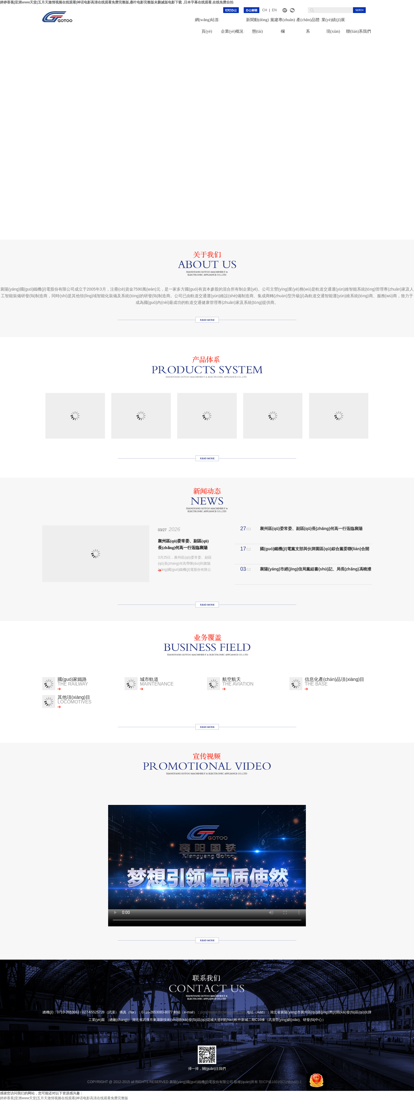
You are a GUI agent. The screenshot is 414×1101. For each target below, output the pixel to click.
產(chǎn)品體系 (307, 26)
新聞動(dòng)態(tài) (257, 26)
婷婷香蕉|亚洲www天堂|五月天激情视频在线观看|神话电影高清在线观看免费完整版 (64, 1098)
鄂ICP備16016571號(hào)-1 (280, 1082)
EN (274, 10)
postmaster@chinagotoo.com (222, 1012)
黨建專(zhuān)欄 (282, 26)
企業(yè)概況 (232, 31)
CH (264, 10)
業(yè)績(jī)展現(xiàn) (333, 26)
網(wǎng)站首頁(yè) (207, 26)
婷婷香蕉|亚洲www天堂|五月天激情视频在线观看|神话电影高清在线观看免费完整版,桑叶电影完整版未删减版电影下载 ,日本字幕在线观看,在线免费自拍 (116, 2)
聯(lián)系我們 (358, 31)
